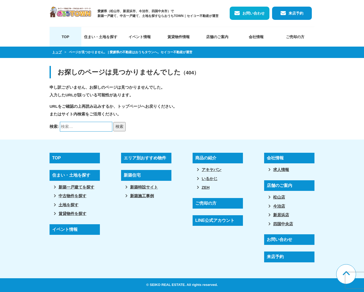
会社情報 (256, 37)
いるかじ (209, 178)
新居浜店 (281, 215)
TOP (65, 37)
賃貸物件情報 (178, 37)
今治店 (279, 206)
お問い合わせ (253, 13)
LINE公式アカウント (214, 220)
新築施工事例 (142, 196)
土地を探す (68, 205)
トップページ (129, 106)
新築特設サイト (144, 187)
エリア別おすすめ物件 (145, 158)
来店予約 (295, 13)
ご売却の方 (295, 37)
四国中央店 (283, 224)
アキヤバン (211, 169)
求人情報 (281, 169)
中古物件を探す (72, 196)
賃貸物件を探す (72, 213)
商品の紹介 (205, 158)
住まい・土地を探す (100, 37)
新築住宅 (132, 175)
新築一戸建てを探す (76, 187)
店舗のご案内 (217, 37)
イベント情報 (139, 37)
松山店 (279, 197)
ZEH (206, 187)
